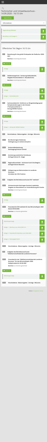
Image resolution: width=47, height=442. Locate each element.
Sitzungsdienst (38, 292)
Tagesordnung (8, 18)
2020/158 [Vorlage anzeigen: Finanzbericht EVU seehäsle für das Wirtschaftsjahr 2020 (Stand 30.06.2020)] (8, 218)
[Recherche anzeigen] (3, 8)
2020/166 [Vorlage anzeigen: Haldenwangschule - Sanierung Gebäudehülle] (8, 85)
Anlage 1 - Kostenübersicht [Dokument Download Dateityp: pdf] (12, 96)
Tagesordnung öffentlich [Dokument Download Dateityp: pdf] (10, 30)
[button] (43, 31)
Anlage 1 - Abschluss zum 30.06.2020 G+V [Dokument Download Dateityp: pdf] (16, 229)
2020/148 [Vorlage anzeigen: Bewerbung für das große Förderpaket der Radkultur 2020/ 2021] (8, 63)
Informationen (8, 23)
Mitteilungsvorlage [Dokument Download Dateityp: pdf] (10, 223)
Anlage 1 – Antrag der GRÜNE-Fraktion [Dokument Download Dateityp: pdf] (15, 127)
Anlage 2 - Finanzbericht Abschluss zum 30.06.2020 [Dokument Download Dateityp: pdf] (18, 235)
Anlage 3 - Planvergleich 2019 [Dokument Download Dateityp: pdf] (13, 241)
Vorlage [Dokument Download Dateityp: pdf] (7, 68)
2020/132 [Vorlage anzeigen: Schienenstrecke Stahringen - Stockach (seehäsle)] (8, 196)
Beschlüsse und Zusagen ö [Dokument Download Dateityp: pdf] (11, 36)
